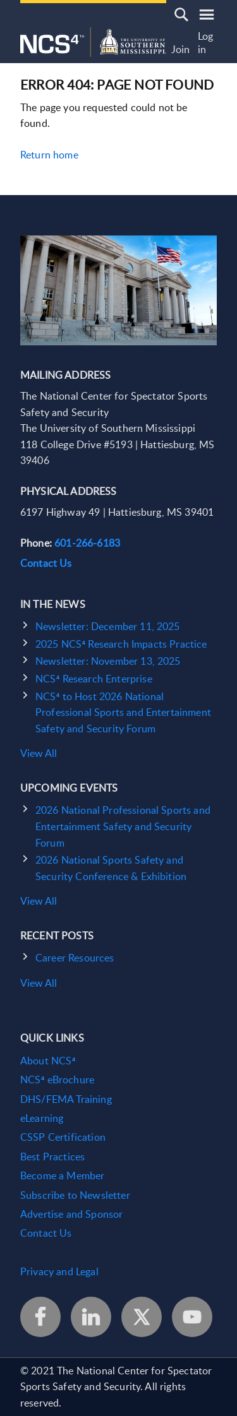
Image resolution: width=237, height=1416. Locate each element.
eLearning (41, 1118)
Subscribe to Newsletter (75, 1195)
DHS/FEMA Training (66, 1099)
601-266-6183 (87, 543)
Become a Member (62, 1175)
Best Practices (52, 1156)
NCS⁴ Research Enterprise (93, 679)
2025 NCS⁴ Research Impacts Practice (121, 644)
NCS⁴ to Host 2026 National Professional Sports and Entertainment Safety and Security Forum (123, 712)
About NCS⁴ (47, 1061)
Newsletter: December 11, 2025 (107, 626)
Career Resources (74, 958)
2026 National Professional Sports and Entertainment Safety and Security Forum (122, 826)
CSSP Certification (63, 1137)
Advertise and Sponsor (71, 1214)
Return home (49, 155)
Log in (205, 43)
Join (180, 49)
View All (38, 753)
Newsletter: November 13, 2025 (108, 661)
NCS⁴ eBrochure (57, 1079)
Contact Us (46, 563)
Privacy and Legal (59, 1271)
